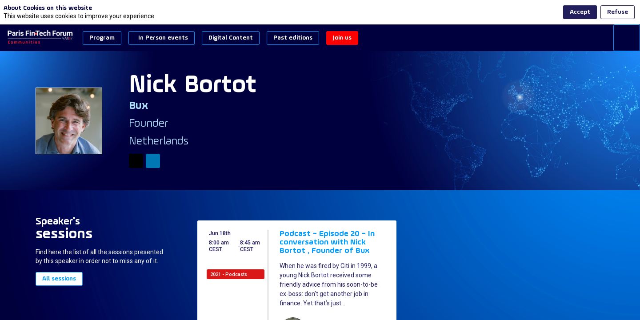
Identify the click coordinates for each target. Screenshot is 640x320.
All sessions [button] (59, 279)
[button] (102, 38)
